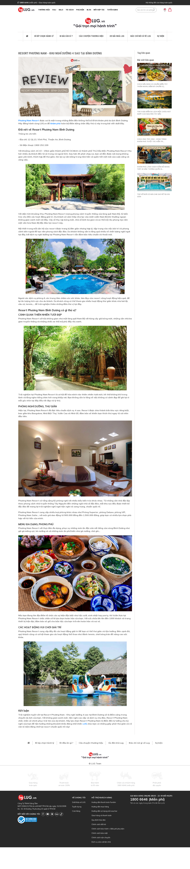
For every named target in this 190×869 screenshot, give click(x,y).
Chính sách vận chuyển (101, 837)
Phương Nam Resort (28, 120)
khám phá (55, 123)
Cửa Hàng (76, 811)
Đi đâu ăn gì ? (66, 36)
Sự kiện (160, 36)
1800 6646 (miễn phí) (125, 785)
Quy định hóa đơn (99, 820)
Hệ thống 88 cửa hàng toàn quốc (159, 2)
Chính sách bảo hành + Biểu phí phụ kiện (108, 829)
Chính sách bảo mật (100, 833)
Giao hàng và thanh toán (102, 815)
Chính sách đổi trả (99, 824)
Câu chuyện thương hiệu (91, 36)
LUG (85, 723)
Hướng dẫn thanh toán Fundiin (104, 802)
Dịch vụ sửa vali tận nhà (101, 842)
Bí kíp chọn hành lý (43, 36)
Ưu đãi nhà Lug (117, 36)
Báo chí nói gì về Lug (140, 36)
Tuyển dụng (76, 807)
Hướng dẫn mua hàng (100, 807)
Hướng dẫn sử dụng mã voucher (104, 811)
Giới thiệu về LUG (78, 802)
